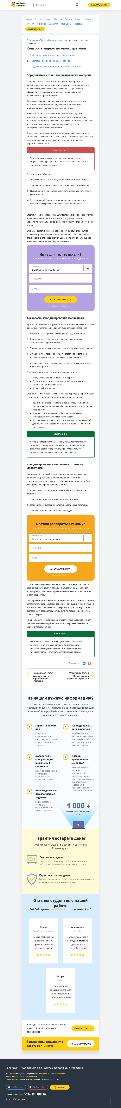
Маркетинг (57, 40)
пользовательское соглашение (52, 1074)
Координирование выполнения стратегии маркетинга (55, 66)
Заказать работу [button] (99, 5)
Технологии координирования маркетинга (50, 61)
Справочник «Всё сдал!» (38, 40)
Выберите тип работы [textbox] (45, 269)
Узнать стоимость (60, 300)
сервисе (84, 704)
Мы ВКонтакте (15, 1087)
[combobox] (60, 268)
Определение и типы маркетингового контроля (52, 55)
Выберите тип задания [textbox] (46, 539)
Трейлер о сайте (37, 1087)
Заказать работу (83, 1028)
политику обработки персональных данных (25, 1077)
